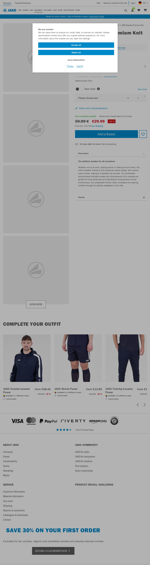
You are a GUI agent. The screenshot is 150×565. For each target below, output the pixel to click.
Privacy (70, 66)
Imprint (79, 66)
